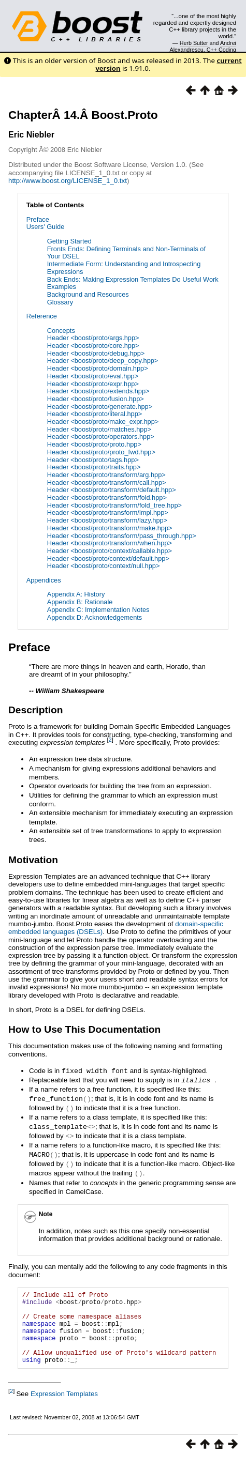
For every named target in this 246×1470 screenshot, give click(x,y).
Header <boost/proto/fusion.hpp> (95, 399)
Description (35, 710)
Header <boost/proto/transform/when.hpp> (109, 543)
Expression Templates (64, 1404)
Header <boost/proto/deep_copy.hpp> (102, 360)
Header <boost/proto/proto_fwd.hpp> (101, 452)
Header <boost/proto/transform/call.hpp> (106, 482)
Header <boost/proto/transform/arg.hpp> (106, 475)
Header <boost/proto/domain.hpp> (97, 368)
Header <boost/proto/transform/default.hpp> (111, 490)
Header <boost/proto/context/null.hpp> (103, 566)
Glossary (60, 302)
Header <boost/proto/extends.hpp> (98, 391)
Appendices (43, 580)
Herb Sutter (194, 43)
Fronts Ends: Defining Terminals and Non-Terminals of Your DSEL (126, 253)
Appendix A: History (76, 594)
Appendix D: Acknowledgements (94, 617)
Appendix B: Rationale (80, 602)
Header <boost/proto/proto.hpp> (94, 444)
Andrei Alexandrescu (203, 46)
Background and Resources (88, 294)
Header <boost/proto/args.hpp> (93, 338)
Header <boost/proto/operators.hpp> (100, 436)
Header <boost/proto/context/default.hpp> (108, 558)
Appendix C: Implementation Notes (98, 610)
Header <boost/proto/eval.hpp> (92, 376)
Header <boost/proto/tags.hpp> (93, 460)
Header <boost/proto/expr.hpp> (93, 384)
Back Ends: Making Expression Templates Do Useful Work (133, 279)
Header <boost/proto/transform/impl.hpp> (107, 512)
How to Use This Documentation (84, 1029)
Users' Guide (45, 227)
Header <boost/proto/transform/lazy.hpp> (107, 520)
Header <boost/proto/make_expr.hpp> (103, 421)
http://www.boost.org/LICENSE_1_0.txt (67, 181)
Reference (41, 316)
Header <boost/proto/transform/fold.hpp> (107, 497)
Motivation (33, 859)
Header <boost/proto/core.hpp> (93, 345)
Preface (37, 219)
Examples (61, 286)
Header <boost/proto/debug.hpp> (96, 353)
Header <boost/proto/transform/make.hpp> (109, 528)
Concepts (61, 330)
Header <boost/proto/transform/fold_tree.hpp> (114, 505)
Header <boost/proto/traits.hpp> (94, 467)
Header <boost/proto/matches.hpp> (99, 429)
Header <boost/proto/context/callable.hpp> (109, 551)
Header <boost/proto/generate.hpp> (99, 406)
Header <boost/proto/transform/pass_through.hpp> (121, 536)
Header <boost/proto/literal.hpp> (94, 414)
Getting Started (69, 241)
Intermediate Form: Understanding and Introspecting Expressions (124, 267)
